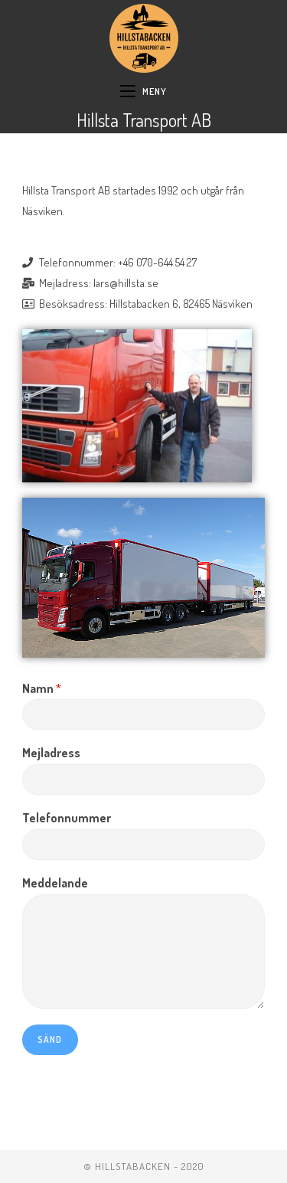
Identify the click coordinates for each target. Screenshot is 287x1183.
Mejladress (51, 752)
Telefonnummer (66, 817)
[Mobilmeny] (143, 92)
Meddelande (55, 883)
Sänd (50, 1039)
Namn (41, 688)
